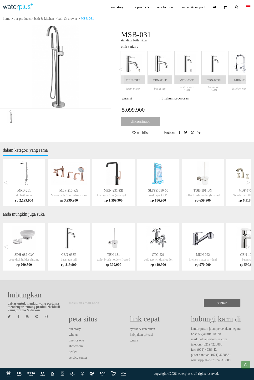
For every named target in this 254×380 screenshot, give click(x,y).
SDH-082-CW (24, 259)
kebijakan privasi (141, 334)
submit (222, 303)
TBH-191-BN (203, 195)
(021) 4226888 (212, 344)
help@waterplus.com (213, 339)
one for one (165, 7)
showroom (76, 346)
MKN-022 (203, 259)
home (6, 18)
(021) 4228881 (221, 355)
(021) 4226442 (207, 349)
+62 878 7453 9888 (217, 360)
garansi (134, 340)
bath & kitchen (44, 18)
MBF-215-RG (69, 195)
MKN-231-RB (113, 195)
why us (73, 334)
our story (117, 7)
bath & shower (67, 18)
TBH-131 (113, 259)
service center (78, 357)
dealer (73, 352)
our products (140, 7)
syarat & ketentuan (142, 329)
